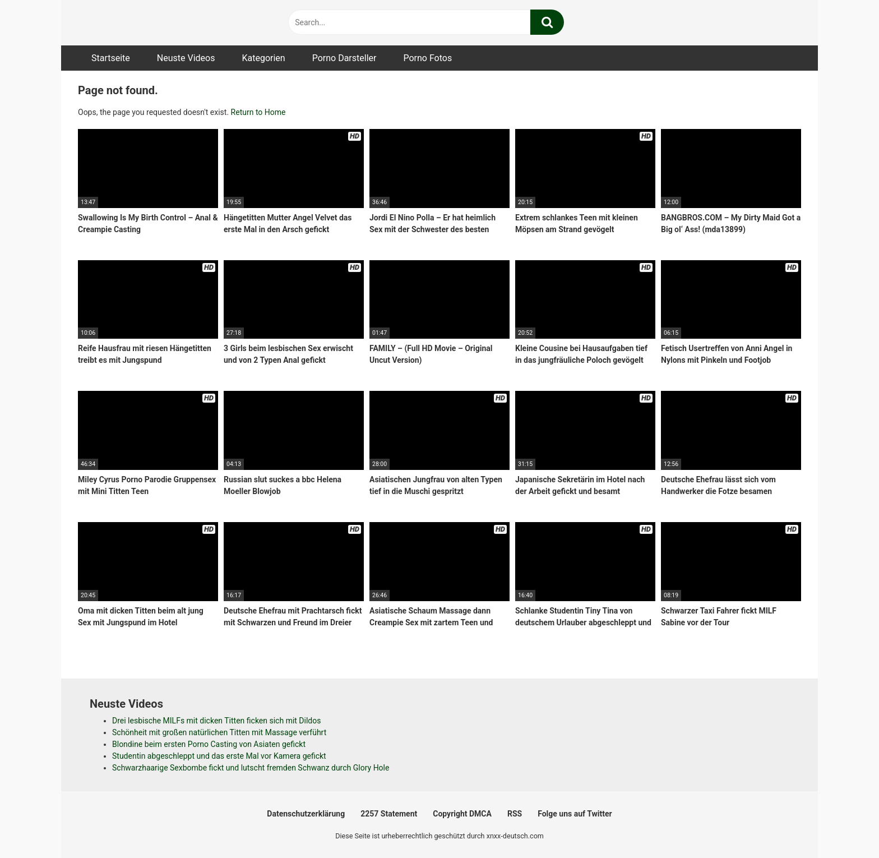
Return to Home (258, 112)
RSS (514, 813)
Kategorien (263, 58)
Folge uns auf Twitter (575, 813)
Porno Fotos (427, 58)
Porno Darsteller (344, 58)
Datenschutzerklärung (306, 813)
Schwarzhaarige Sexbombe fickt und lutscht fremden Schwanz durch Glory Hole (250, 767)
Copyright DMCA (462, 813)
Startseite (110, 58)
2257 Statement (388, 813)
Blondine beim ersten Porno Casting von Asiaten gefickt (209, 744)
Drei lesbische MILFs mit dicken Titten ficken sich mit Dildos (216, 720)
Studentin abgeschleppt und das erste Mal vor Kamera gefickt (219, 755)
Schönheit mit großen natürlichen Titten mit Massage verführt (219, 732)
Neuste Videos (186, 58)
